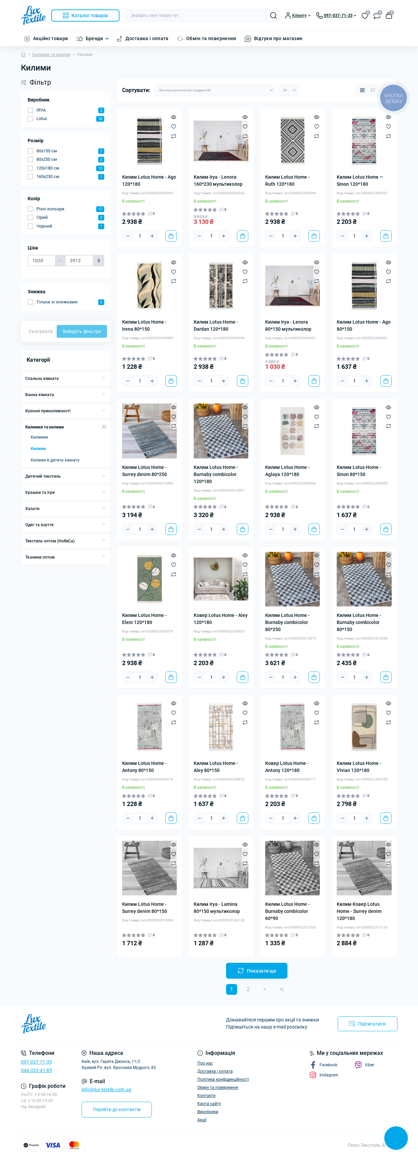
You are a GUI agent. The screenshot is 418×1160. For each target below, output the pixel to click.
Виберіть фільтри (82, 331)
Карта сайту (209, 1103)
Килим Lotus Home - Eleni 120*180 (144, 619)
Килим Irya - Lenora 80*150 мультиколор (288, 325)
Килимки (39, 437)
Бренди (94, 38)
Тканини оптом (40, 557)
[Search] (273, 15)
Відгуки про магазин (278, 38)
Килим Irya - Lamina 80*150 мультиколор (217, 907)
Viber (364, 1065)
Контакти (206, 1095)
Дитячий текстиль (43, 476)
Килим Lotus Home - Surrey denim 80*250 (144, 471)
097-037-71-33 (36, 1062)
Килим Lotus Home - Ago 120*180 (149, 180)
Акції (201, 1120)
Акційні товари (50, 38)
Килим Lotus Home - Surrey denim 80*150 (144, 907)
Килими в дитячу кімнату (55, 460)
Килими (38, 448)
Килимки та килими (51, 54)
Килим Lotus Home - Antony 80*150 (144, 767)
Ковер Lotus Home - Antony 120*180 (287, 767)
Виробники (207, 1111)
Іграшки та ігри (40, 492)
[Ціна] (42, 260)
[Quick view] (173, 117)
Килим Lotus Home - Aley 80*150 (216, 767)
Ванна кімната (39, 394)
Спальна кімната (42, 378)
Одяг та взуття (39, 525)
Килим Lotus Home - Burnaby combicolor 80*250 (287, 622)
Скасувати (41, 331)
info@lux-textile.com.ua (106, 1089)
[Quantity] (140, 236)
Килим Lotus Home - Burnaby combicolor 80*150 (359, 622)
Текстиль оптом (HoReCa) (50, 541)
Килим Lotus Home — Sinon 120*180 (360, 180)
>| (281, 989)
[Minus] (127, 236)
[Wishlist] (173, 126)
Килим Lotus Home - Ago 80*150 (364, 325)
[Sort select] (215, 90)
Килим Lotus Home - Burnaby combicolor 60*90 (287, 911)
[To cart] (171, 236)
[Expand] (104, 378)
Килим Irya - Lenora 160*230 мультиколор (218, 180)
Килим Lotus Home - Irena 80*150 (144, 325)
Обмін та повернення (211, 38)
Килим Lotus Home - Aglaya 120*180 (287, 471)
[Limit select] (289, 90)
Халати (32, 508)
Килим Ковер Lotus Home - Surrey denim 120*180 (359, 911)
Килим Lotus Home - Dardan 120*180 (216, 325)
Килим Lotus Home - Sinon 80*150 (359, 471)
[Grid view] (362, 90)
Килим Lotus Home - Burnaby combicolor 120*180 (216, 474)
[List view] (373, 90)
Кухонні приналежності (48, 411)
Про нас (205, 1063)
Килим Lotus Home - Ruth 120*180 (287, 180)
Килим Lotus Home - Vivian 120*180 (359, 767)
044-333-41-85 (36, 1070)
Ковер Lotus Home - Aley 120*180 (221, 619)
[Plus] (152, 236)
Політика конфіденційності (223, 1079)
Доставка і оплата (147, 38)
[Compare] (173, 136)
